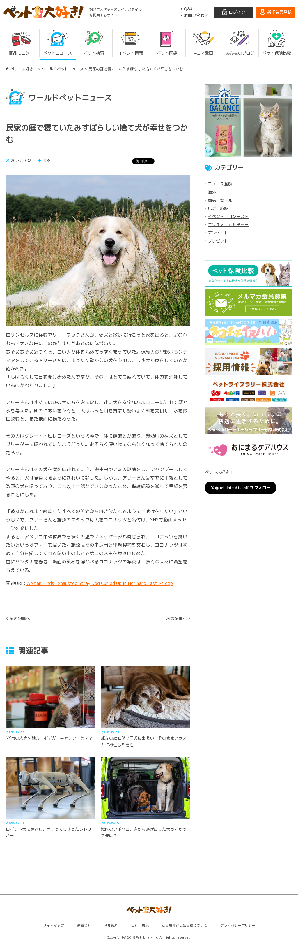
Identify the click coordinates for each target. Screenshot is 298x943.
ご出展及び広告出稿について (184, 925)
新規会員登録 (279, 12)
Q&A (188, 9)
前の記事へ (20, 618)
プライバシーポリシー (237, 925)
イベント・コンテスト (228, 216)
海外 (212, 192)
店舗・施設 (218, 208)
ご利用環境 (140, 925)
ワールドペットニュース (63, 68)
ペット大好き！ (23, 68)
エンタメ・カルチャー (228, 224)
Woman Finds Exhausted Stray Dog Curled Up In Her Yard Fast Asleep (99, 583)
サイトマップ (53, 925)
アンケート (218, 233)
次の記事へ (176, 618)
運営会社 (84, 925)
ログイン (237, 12)
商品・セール (220, 200)
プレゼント (218, 241)
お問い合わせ (196, 15)
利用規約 (111, 925)
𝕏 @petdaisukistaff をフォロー (240, 487)
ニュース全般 (220, 184)
